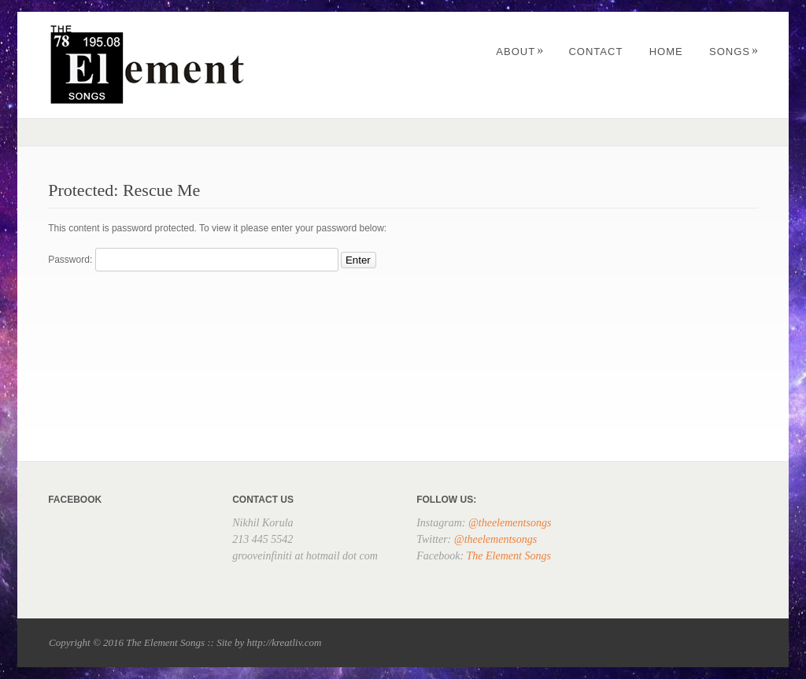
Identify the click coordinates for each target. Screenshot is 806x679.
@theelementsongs (509, 523)
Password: (193, 259)
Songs (734, 51)
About (520, 51)
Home (666, 51)
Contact (595, 51)
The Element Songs (509, 556)
